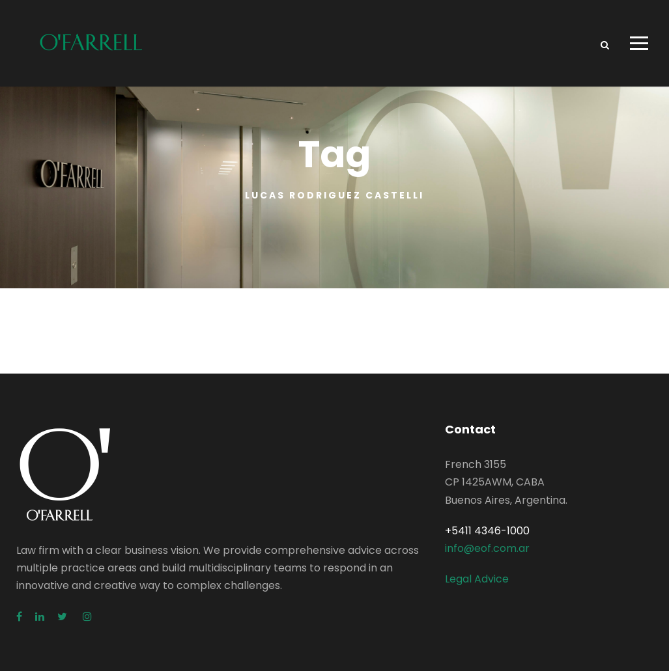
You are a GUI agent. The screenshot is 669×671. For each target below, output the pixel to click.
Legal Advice (477, 579)
